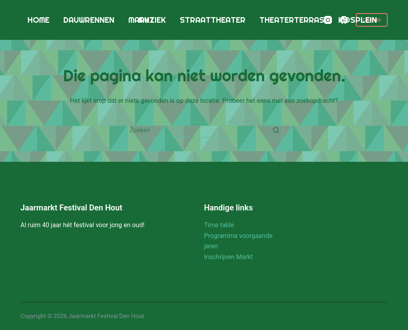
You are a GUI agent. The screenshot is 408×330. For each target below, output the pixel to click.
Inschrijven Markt (228, 257)
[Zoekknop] (276, 130)
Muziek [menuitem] (152, 20)
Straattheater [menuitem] (212, 20)
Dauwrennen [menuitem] (88, 20)
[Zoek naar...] (204, 130)
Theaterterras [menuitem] (291, 20)
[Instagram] (328, 20)
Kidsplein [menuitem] (357, 20)
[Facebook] (344, 20)
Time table (219, 225)
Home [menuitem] (38, 20)
